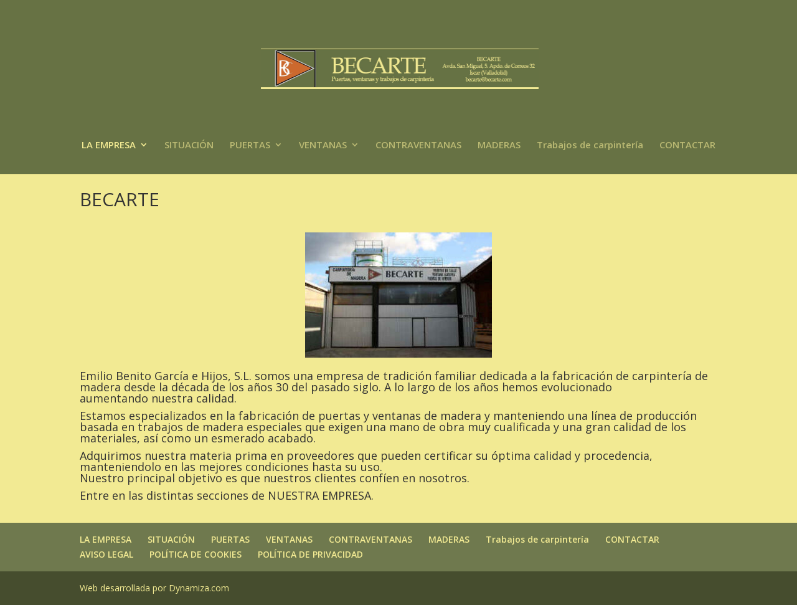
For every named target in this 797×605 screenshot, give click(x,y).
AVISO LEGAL (106, 554)
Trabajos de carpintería (590, 145)
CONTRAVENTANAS (418, 145)
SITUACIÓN (189, 145)
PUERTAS (250, 145)
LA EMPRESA (109, 145)
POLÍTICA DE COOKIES (195, 554)
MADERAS (499, 145)
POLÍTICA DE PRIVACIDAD (310, 554)
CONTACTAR (687, 145)
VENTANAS (323, 145)
